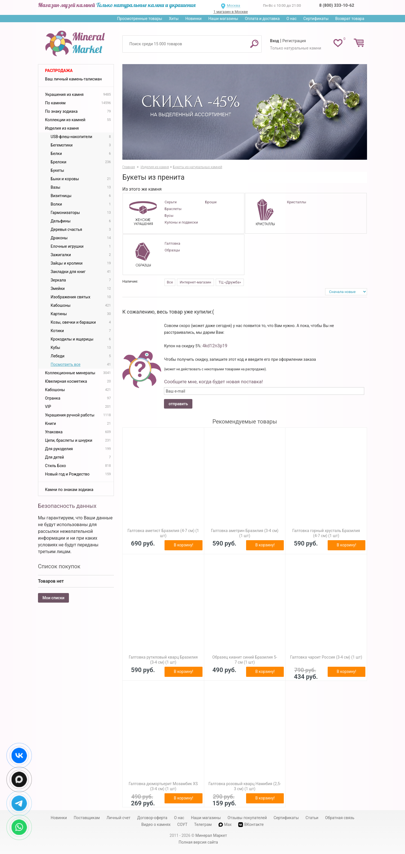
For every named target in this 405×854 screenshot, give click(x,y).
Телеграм (203, 824)
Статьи (311, 817)
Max (225, 824)
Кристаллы (296, 202)
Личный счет (118, 817)
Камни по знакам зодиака (69, 489)
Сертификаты (316, 18)
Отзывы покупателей (247, 817)
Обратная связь (339, 817)
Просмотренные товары (139, 18)
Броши (211, 202)
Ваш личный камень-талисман (73, 79)
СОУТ (182, 824)
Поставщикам (87, 817)
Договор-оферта (152, 817)
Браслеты (173, 209)
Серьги (171, 202)
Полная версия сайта (198, 842)
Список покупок (59, 566)
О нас (291, 18)
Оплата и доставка (262, 18)
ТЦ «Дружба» (230, 282)
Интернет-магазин (195, 282)
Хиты (173, 18)
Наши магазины (223, 18)
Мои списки (53, 598)
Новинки (193, 18)
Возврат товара (349, 18)
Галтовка (172, 243)
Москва (233, 5)
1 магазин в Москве (230, 12)
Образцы (172, 250)
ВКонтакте (251, 824)
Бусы (169, 215)
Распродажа (59, 70)
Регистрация (294, 41)
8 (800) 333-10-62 (336, 5)
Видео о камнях (156, 824)
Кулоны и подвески (181, 222)
